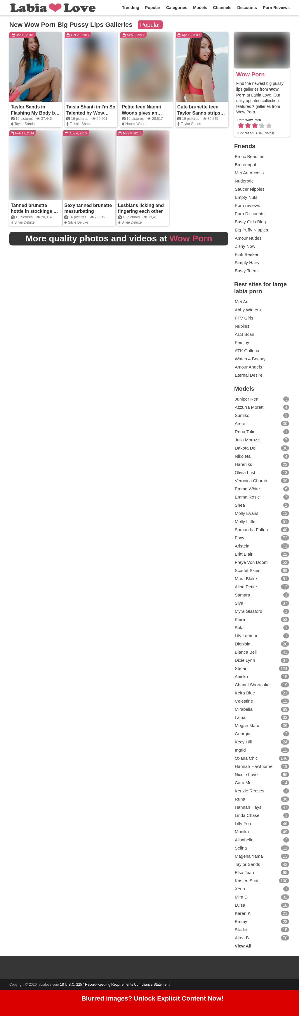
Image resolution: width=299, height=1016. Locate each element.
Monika (262, 831)
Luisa (262, 905)
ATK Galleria (247, 350)
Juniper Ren (262, 399)
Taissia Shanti (80, 124)
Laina (262, 717)
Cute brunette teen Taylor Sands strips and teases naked (198, 113)
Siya (262, 603)
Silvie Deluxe (24, 222)
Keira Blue (262, 693)
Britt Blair (262, 554)
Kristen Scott (262, 880)
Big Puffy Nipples (251, 229)
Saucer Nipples (250, 189)
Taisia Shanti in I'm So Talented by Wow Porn (90, 113)
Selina (262, 848)
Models (200, 7)
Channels (222, 7)
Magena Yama (262, 856)
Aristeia (262, 546)
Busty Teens (246, 270)
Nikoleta (262, 456)
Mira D (262, 897)
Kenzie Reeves (262, 791)
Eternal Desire (249, 375)
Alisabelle (262, 840)
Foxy (262, 538)
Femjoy (242, 342)
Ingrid (262, 750)
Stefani (262, 668)
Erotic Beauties (249, 156)
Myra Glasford (262, 611)
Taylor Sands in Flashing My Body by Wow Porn (34, 113)
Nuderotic (244, 180)
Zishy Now (245, 246)
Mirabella (262, 709)
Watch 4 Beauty (250, 358)
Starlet (262, 929)
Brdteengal (245, 164)
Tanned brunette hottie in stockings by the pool (35, 211)
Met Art (242, 301)
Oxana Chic (262, 758)
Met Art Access (249, 172)
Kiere (262, 619)
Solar (262, 627)
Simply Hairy (247, 262)
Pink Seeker (246, 254)
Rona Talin (262, 431)
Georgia (262, 733)
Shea (262, 505)
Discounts (247, 7)
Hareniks (262, 464)
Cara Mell (262, 782)
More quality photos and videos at (118, 238)
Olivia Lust (262, 472)
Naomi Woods (136, 124)
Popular (152, 7)
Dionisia (262, 644)
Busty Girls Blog (250, 221)
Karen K (262, 913)
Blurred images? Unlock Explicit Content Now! (152, 998)
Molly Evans (262, 513)
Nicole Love (262, 774)
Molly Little (262, 521)
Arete (262, 423)
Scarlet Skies (262, 570)
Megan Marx (262, 725)
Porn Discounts (250, 213)
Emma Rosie (262, 497)
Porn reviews (247, 205)
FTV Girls (244, 317)
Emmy (262, 921)
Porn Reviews (276, 7)
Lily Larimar (262, 635)
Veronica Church (262, 480)
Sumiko (262, 415)
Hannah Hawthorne (262, 766)
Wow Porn (250, 74)
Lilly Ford (262, 823)
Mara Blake (262, 578)
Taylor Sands (24, 124)
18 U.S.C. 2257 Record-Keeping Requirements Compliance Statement (115, 984)
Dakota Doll (262, 448)
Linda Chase (262, 815)
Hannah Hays (262, 807)
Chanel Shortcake (262, 684)
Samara (262, 595)
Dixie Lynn (262, 660)
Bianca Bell (262, 652)
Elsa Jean (262, 872)
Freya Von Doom (262, 562)
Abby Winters (248, 309)
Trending (130, 7)
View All (243, 945)
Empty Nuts (246, 197)
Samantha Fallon (262, 529)
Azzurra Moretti (262, 407)
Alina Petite (262, 586)
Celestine (262, 701)
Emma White (262, 489)
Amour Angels (248, 366)
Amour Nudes (248, 238)
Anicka (262, 676)
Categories (176, 7)
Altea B (262, 937)
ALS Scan (244, 334)
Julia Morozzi (262, 440)
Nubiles (242, 326)
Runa (262, 799)
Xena (262, 889)
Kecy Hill (262, 742)
